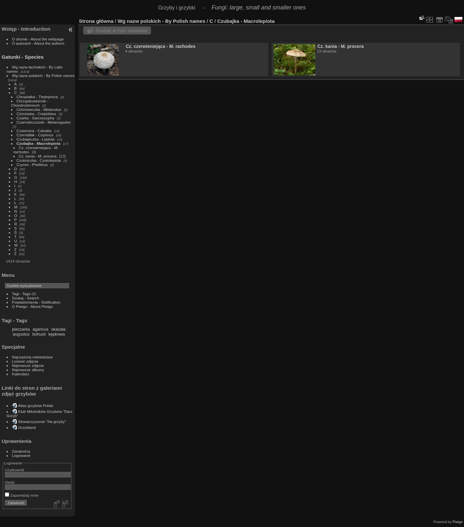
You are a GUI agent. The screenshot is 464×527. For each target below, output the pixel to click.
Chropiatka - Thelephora (37, 97)
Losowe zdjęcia (25, 361)
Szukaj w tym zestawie (122, 30)
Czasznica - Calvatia (34, 130)
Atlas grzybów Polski (35, 405)
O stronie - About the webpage (38, 39)
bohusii (39, 334)
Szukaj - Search (25, 298)
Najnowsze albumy (28, 370)
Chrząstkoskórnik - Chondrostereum (29, 103)
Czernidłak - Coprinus (35, 135)
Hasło (10, 482)
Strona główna (96, 21)
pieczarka (21, 329)
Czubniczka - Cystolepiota (39, 160)
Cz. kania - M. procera (38, 156)
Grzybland (27, 427)
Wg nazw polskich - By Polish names (43, 75)
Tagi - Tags (21, 294)
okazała (58, 329)
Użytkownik (14, 470)
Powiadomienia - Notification (36, 302)
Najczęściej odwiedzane (32, 357)
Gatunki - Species (23, 57)
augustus (21, 334)
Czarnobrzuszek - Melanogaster (44, 122)
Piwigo (458, 522)
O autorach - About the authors (38, 43)
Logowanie (21, 455)
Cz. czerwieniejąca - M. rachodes (160, 46)
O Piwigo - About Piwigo (32, 306)
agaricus (40, 329)
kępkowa (56, 334)
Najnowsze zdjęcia (28, 365)
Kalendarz (20, 374)
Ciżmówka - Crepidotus (36, 114)
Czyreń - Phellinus (32, 164)
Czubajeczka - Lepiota (35, 139)
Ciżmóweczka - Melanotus (39, 109)
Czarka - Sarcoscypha (35, 118)
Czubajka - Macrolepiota (39, 143)
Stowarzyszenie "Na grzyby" (42, 421)
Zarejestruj (21, 451)
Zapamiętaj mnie (21, 495)
